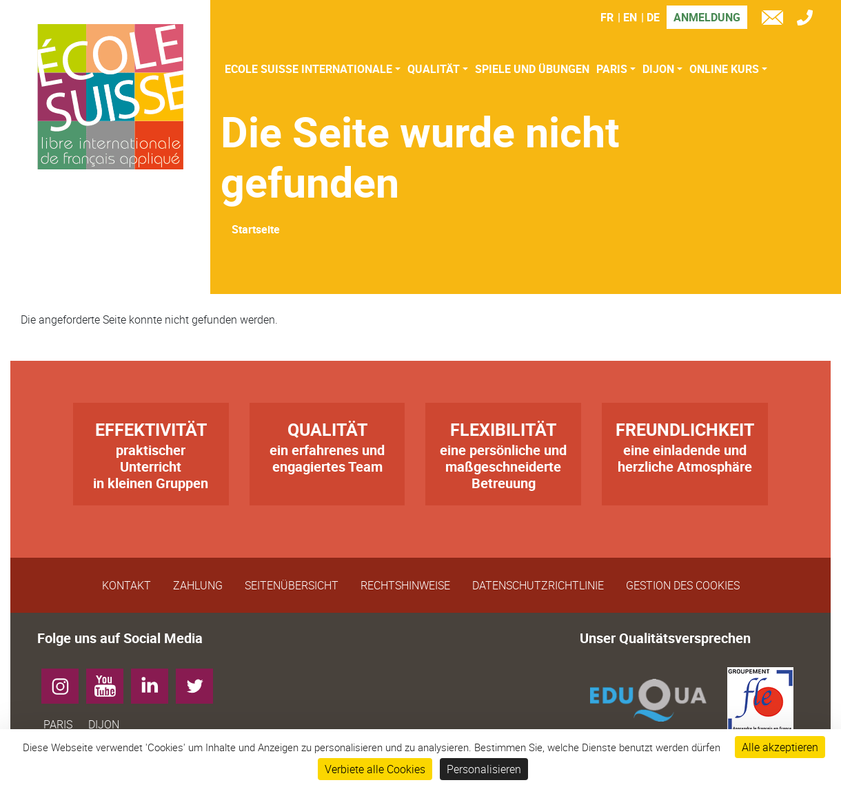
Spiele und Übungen (532, 68)
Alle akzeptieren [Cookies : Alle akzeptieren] (780, 747)
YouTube (110, 681)
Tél (808, 19)
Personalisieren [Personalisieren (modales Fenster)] (484, 769)
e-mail (775, 19)
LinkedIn (154, 681)
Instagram (65, 681)
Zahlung (198, 585)
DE (653, 17)
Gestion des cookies (683, 585)
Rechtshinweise (405, 585)
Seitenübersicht (291, 585)
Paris (611, 68)
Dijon (658, 68)
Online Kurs (724, 68)
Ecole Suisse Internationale (308, 68)
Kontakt (126, 585)
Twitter (199, 681)
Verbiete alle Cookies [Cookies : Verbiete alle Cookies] (375, 769)
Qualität (433, 68)
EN (630, 17)
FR (607, 17)
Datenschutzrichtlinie (538, 585)
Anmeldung (706, 17)
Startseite (256, 229)
